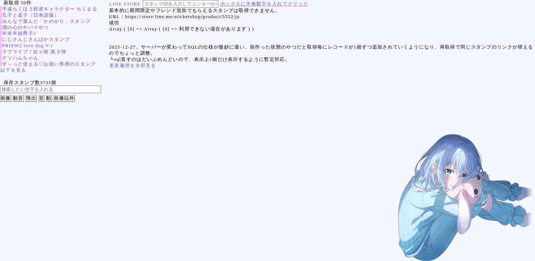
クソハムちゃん (20, 58)
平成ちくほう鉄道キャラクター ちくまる (49, 9)
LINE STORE (125, 4)
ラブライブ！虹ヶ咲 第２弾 (34, 51)
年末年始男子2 (19, 33)
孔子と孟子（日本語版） (30, 15)
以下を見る (13, 70)
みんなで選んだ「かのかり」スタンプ (46, 21)
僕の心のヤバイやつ (25, 27)
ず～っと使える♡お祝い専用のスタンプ (49, 64)
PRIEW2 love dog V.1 (27, 45)
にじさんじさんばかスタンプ (36, 39)
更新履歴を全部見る (132, 65)
